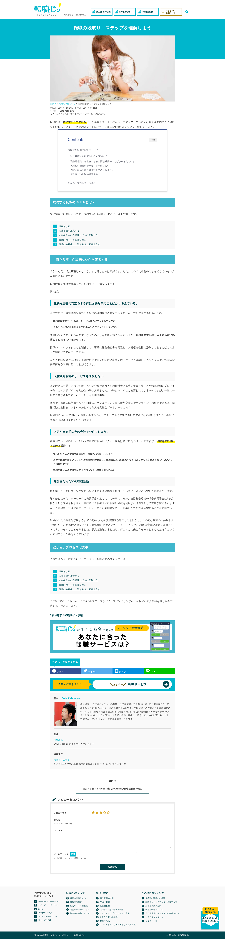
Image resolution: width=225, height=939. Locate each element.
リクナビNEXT (44, 920)
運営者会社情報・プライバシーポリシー (52, 935)
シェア (58, 671)
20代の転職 (105, 902)
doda (40, 909)
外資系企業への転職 (109, 917)
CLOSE (153, 140)
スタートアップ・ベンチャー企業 (115, 913)
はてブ (120, 671)
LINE (150, 671)
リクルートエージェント (49, 901)
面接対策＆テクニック (80, 910)
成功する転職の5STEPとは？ (84, 150)
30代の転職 (105, 906)
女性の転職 (105, 921)
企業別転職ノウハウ (154, 910)
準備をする (64, 226)
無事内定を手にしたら (80, 913)
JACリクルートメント (48, 916)
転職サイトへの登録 (79, 906)
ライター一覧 (151, 921)
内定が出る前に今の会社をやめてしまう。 (92, 170)
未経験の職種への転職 (155, 898)
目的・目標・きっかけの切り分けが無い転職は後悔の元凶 (112, 788)
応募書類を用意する (69, 230)
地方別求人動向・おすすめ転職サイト (162, 913)
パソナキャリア (45, 913)
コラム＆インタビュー (155, 917)
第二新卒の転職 (107, 898)
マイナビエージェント (48, 905)
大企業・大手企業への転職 (112, 910)
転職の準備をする (78, 898)
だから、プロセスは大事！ (82, 183)
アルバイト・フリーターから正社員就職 (118, 925)
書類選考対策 (76, 902)
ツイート (90, 671)
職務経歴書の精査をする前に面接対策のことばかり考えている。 (103, 161)
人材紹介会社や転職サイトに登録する (78, 235)
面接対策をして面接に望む (72, 239)
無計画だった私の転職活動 (84, 174)
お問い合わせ (80, 935)
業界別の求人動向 (153, 906)
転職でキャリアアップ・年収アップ (161, 902)
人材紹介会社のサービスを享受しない (90, 165)
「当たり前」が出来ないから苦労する (89, 156)
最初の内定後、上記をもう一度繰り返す (79, 244)
